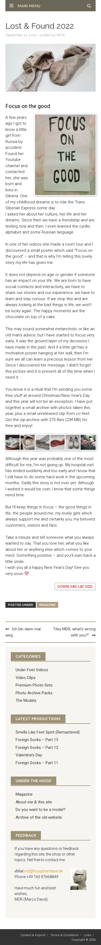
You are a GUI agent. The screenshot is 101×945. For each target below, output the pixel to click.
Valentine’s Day (29, 755)
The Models (26, 700)
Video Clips (26, 677)
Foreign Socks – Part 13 (37, 739)
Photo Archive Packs (34, 693)
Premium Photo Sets (34, 685)
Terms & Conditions (64, 935)
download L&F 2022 (75, 586)
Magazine (47, 605)
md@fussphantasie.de (43, 871)
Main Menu (29, 5)
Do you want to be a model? (40, 809)
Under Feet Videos (32, 669)
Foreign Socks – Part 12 (37, 747)
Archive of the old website (39, 817)
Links (87, 935)
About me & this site (34, 802)
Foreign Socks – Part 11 (37, 762)
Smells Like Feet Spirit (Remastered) (48, 732)
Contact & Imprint (32, 935)
